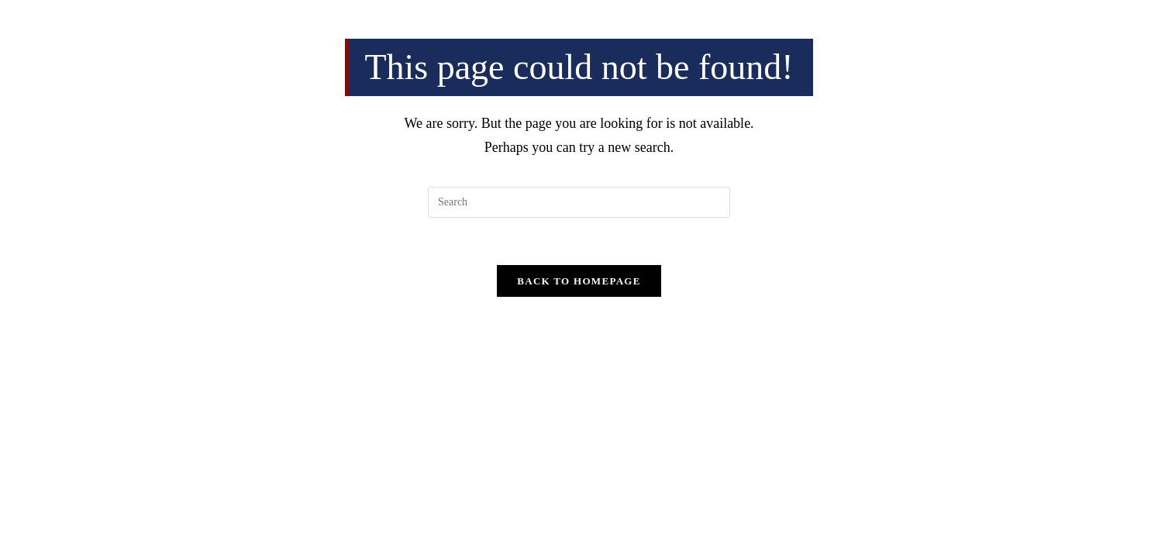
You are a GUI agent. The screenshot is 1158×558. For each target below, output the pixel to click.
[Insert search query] (579, 202)
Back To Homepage (578, 281)
